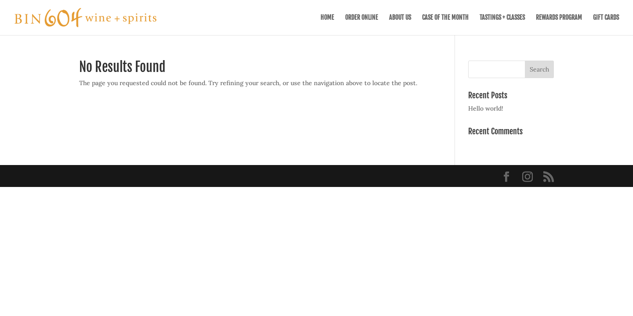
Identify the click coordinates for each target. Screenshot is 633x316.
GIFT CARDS (606, 17)
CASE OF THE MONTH (445, 17)
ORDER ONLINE (361, 17)
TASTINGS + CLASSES (502, 17)
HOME (327, 17)
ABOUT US (400, 17)
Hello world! (485, 108)
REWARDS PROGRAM (559, 17)
